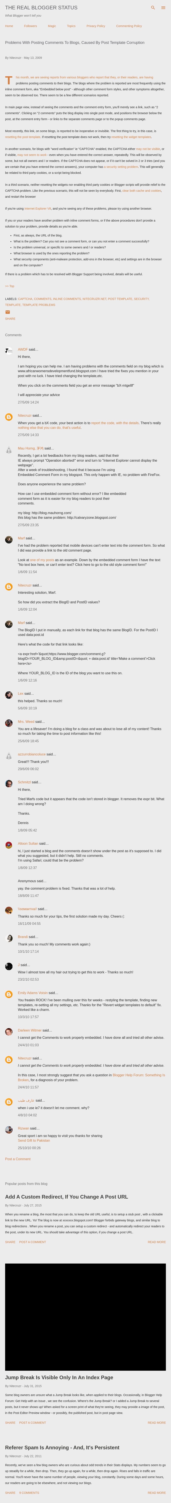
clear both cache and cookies (141, 190)
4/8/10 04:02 (27, 1115)
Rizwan (23, 1128)
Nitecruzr (25, 415)
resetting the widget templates (131, 137)
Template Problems (38, 305)
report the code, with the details (115, 423)
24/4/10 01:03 (28, 1045)
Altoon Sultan (28, 843)
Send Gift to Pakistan (34, 1140)
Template (13, 305)
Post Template (120, 299)
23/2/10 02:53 (28, 979)
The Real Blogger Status (41, 7)
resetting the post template (22, 137)
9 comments (29, 1492)
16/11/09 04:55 (29, 923)
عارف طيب (26, 1100)
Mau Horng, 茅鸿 (30, 448)
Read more (157, 1242)
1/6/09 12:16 (27, 680)
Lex (20, 693)
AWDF (23, 349)
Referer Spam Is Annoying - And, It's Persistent (62, 1447)
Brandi (23, 937)
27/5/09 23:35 (28, 525)
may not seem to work (32, 155)
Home (9, 26)
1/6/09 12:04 (27, 609)
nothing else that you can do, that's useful (49, 427)
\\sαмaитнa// (27, 909)
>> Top (9, 286)
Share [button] (10, 318)
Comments (42, 299)
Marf (21, 538)
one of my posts (42, 560)
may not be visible (148, 149)
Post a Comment (17, 1159)
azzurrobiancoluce (32, 754)
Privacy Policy (96, 26)
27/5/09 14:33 (28, 435)
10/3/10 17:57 (28, 1017)
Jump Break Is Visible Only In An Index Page (59, 1377)
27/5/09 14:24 (28, 402)
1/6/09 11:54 (27, 572)
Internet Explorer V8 (38, 208)
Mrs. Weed (26, 721)
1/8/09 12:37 (27, 868)
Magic (52, 26)
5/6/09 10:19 (27, 708)
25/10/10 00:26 (29, 1148)
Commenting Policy (129, 26)
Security (141, 299)
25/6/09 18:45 (28, 741)
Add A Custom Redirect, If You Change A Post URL (66, 1197)
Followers (30, 26)
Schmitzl (24, 782)
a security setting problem (121, 167)
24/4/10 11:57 (28, 1087)
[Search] (153, 7)
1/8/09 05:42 (27, 830)
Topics (71, 26)
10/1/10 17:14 (28, 951)
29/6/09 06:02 (28, 769)
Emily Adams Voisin (33, 993)
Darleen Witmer (30, 1030)
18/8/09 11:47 (28, 896)
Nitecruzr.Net (94, 299)
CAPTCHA (25, 299)
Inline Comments (67, 299)
